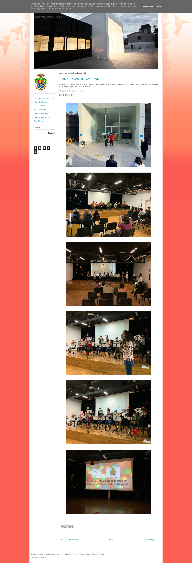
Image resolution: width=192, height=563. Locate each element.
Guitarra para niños (41, 117)
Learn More (148, 6)
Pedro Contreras (40, 102)
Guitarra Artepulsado (42, 113)
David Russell (39, 106)
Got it (159, 6)
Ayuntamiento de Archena (44, 98)
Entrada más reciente (69, 540)
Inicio (111, 540)
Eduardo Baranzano (41, 110)
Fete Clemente (39, 121)
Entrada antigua (150, 540)
